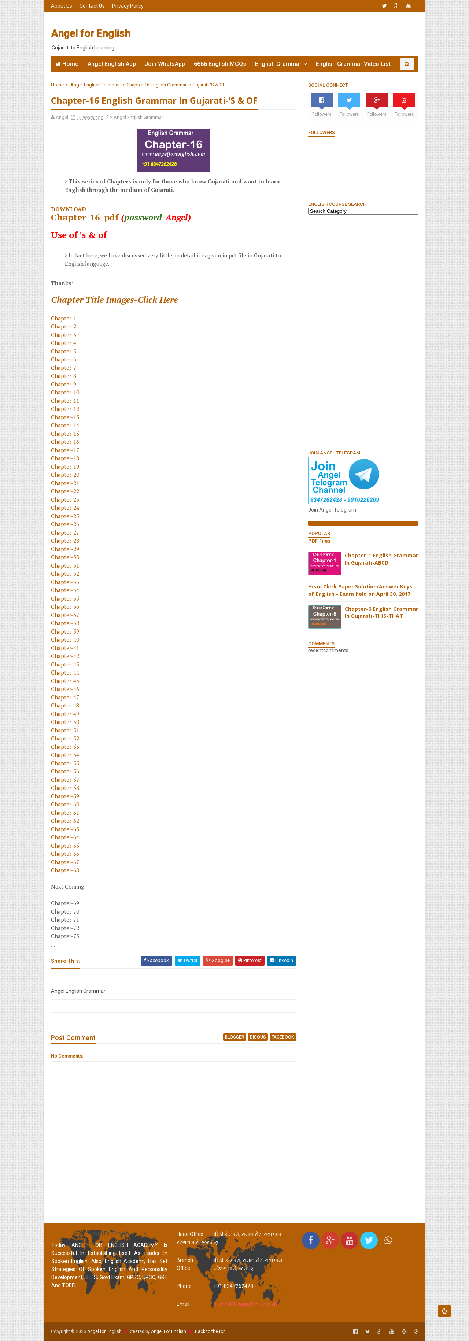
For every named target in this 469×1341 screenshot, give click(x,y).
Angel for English (91, 33)
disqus (253, 1037)
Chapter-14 (65, 425)
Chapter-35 (65, 598)
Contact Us (92, 6)
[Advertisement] (284, 33)
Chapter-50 (65, 722)
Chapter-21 (65, 483)
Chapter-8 (64, 376)
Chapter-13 (65, 417)
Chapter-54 (65, 755)
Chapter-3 (64, 334)
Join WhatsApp (165, 63)
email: (184, 1304)
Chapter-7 (64, 367)
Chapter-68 (65, 870)
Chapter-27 (65, 532)
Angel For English (169, 1331)
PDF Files (319, 540)
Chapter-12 (65, 409)
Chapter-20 (65, 475)
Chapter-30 (65, 557)
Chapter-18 (65, 458)
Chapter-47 (65, 697)
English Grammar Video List (353, 63)
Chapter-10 (65, 392)
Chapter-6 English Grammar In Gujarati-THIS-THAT (381, 612)
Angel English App (112, 63)
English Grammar (278, 63)
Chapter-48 (65, 705)
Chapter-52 (65, 738)
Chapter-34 (65, 590)
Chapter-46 (65, 689)
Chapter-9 (64, 384)
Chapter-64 (65, 837)
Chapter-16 (65, 442)
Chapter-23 (65, 499)
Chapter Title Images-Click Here (114, 299)
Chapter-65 (65, 845)
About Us (62, 6)
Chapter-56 (65, 771)
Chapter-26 (65, 524)
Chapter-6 (64, 359)
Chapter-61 (65, 812)
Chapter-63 (65, 829)
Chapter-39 (65, 631)
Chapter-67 (65, 862)
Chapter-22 (65, 491)
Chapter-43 (65, 664)
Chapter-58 (65, 788)
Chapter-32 (65, 573)
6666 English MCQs (220, 63)
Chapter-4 (64, 343)
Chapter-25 (65, 516)
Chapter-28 (65, 541)
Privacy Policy (128, 6)
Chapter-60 (65, 804)
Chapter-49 (65, 713)
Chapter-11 (65, 400)
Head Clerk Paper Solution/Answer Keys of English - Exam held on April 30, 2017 (360, 590)
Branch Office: (185, 1264)
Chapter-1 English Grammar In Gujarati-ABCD (381, 559)
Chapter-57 (65, 779)
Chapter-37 (65, 615)
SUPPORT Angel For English (245, 1304)
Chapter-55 (65, 763)
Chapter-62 (65, 821)
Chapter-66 (65, 854)
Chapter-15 (65, 433)
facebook (278, 1037)
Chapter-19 (65, 466)
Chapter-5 (64, 351)
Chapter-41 (65, 647)
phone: (185, 1286)
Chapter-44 (65, 672)
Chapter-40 (65, 639)
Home (70, 63)
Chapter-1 (64, 318)
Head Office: (190, 1234)
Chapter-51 (65, 730)
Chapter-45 (65, 680)
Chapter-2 (64, 326)
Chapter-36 (65, 606)
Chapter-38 (65, 623)
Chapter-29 (65, 549)
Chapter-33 (65, 582)
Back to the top (210, 1331)
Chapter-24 (65, 508)
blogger (230, 1037)
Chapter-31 (65, 565)
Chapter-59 (65, 796)
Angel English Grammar (95, 85)
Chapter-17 (65, 450)
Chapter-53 (65, 746)
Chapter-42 (65, 656)
